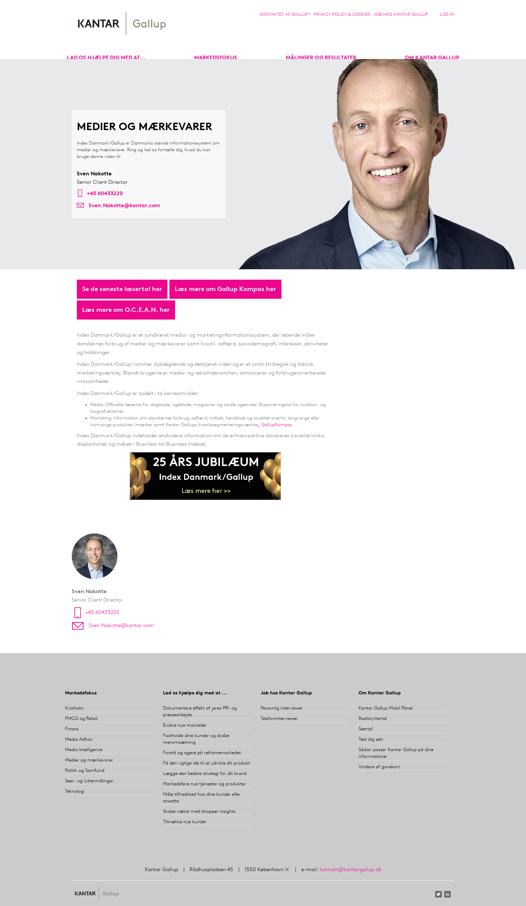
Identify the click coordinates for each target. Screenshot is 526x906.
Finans (71, 729)
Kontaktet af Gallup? (285, 14)
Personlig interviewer (282, 708)
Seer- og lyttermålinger (89, 781)
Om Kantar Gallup (432, 58)
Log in (447, 14)
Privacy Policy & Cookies (342, 14)
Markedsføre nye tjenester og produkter (204, 784)
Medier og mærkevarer (89, 760)
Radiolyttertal (373, 718)
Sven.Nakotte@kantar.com (124, 206)
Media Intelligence (83, 749)
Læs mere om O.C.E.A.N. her (126, 310)
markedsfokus (215, 58)
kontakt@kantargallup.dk (350, 869)
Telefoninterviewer (279, 718)
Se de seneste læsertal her (122, 289)
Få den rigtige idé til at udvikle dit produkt (206, 763)
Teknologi (75, 791)
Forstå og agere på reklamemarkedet (202, 752)
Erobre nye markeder (185, 725)
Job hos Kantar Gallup (401, 14)
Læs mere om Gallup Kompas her (225, 289)
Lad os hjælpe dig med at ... (195, 693)
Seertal (366, 729)
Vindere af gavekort (379, 767)
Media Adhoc (79, 739)
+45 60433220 (105, 194)
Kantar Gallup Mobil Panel (386, 708)
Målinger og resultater (321, 58)
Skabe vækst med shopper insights (199, 811)
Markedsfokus (81, 693)
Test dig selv (371, 739)
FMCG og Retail (81, 718)
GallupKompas (276, 425)
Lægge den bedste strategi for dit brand (205, 773)
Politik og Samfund (84, 770)
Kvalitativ (74, 708)
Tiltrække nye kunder (185, 822)
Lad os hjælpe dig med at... (106, 58)
